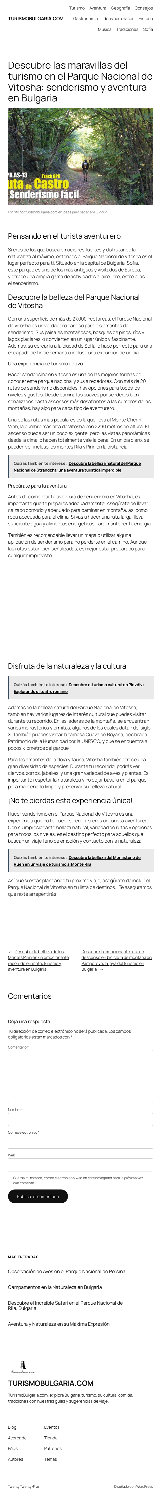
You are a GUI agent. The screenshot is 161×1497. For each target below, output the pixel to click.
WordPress (144, 1486)
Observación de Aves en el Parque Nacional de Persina (67, 1271)
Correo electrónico (24, 1132)
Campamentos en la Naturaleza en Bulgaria (55, 1287)
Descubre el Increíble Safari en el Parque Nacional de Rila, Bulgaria (65, 1305)
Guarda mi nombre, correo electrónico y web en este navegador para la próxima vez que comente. (78, 1180)
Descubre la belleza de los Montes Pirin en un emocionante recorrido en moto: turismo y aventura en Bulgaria (38, 960)
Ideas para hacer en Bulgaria (85, 212)
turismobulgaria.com (42, 212)
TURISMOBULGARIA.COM (36, 18)
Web (11, 1155)
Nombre (15, 1109)
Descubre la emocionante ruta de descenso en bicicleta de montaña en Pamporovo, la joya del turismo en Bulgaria (117, 960)
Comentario (18, 1047)
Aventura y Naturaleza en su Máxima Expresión (59, 1324)
